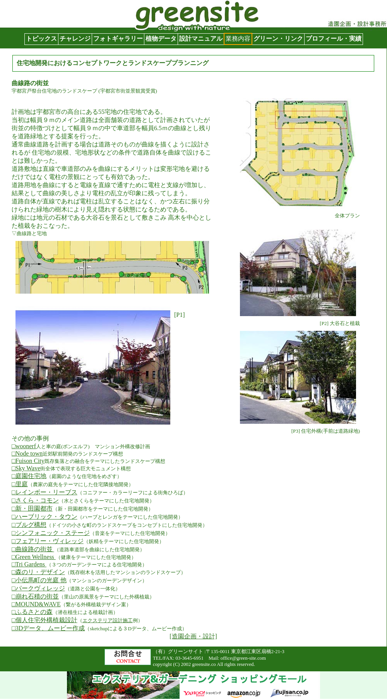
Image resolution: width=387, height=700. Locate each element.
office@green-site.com (243, 658)
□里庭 (20, 484)
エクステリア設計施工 (107, 620)
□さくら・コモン (35, 500)
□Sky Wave (26, 468)
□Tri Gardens (29, 564)
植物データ (161, 38)
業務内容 (238, 38)
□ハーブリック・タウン (44, 516)
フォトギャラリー (118, 38)
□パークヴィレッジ (38, 588)
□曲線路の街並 (33, 549)
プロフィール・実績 (333, 38)
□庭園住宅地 (29, 476)
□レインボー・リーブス (44, 492)
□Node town (27, 453)
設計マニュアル (201, 38)
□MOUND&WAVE (36, 604)
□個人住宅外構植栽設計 (44, 620)
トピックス (41, 38)
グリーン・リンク (278, 38)
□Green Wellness (34, 557)
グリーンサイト (21, 3)
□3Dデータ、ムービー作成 (48, 628)
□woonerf (24, 446)
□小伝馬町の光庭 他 (39, 580)
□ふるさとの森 (32, 612)
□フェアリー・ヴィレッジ (48, 541)
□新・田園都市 (32, 508)
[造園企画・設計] (193, 636)
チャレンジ (75, 38)
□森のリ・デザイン (38, 572)
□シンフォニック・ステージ (51, 533)
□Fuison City (28, 460)
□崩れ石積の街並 (35, 596)
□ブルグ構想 (29, 524)
